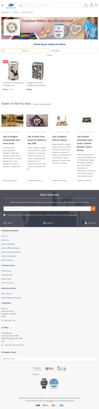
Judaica (51, 401)
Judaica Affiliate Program (10, 248)
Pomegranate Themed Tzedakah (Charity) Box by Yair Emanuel (36, 84)
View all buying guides (43, 104)
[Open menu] (2, 5)
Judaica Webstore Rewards (11, 298)
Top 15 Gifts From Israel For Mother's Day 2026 (37, 140)
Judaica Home (5, 12)
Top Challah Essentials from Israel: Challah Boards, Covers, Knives (85, 143)
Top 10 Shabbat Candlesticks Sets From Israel (11, 140)
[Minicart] (96, 6)
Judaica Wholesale (8, 244)
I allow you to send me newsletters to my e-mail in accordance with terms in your (42, 215)
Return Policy (6, 279)
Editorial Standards (8, 256)
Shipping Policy (7, 275)
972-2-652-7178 (9, 320)
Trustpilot (35, 374)
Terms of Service (7, 283)
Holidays (15, 12)
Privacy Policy (72, 215)
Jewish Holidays (7, 260)
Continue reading (10, 180)
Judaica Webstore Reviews (11, 252)
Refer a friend (6, 294)
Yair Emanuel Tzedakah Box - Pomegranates (13, 84)
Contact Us (5, 240)
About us (4, 236)
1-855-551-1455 (9, 345)
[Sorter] (74, 50)
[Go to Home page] (11, 5)
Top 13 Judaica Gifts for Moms (59, 138)
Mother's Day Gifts (27, 12)
